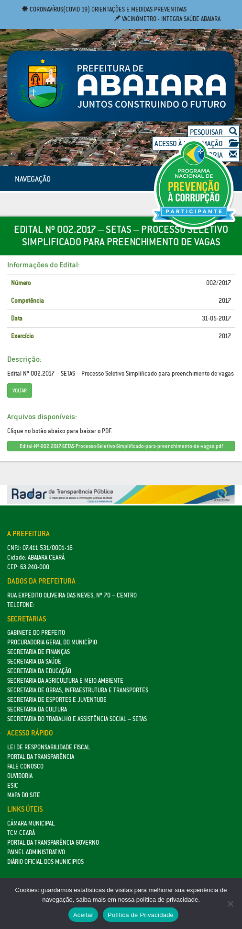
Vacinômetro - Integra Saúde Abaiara (167, 19)
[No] (230, 903)
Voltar (19, 390)
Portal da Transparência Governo (53, 842)
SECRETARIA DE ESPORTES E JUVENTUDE (57, 699)
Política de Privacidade (141, 914)
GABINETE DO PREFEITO (36, 632)
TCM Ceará (21, 833)
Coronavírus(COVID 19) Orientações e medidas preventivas (104, 9)
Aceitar (83, 914)
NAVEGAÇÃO (33, 179)
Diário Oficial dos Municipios (45, 861)
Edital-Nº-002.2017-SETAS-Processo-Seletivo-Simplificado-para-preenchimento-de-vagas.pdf (121, 446)
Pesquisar (213, 132)
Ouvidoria (20, 776)
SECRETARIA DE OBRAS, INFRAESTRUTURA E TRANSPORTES (77, 690)
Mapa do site (23, 795)
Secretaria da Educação (39, 671)
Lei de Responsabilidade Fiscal (48, 747)
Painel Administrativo (36, 852)
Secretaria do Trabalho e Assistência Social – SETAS (77, 719)
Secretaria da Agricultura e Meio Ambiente (65, 680)
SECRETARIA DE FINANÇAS (38, 651)
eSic (12, 785)
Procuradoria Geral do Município (52, 642)
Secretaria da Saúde (34, 661)
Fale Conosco (25, 766)
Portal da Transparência (40, 756)
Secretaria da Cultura (37, 709)
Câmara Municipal (31, 823)
